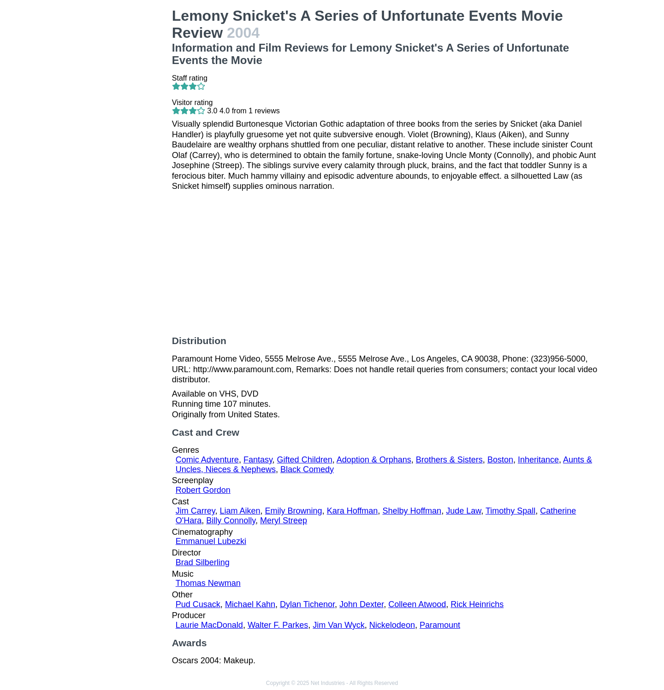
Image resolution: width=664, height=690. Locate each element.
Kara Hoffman (352, 510)
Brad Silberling (203, 562)
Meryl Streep (283, 520)
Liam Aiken (239, 510)
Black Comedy (307, 469)
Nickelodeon (392, 625)
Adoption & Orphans (374, 459)
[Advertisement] (115, 145)
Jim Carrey (195, 510)
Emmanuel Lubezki (211, 541)
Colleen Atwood (417, 604)
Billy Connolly (230, 520)
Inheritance (538, 459)
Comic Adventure (207, 459)
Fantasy (258, 459)
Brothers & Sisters (449, 459)
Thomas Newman (208, 583)
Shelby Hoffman (411, 510)
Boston (500, 459)
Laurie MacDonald (209, 625)
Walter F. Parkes (278, 625)
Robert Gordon (203, 490)
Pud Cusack (198, 604)
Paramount (440, 625)
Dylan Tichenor (307, 604)
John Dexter (361, 604)
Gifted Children (304, 459)
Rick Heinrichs (477, 604)
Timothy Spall (510, 510)
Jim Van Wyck (339, 625)
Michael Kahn (250, 604)
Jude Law (463, 510)
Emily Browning (293, 510)
